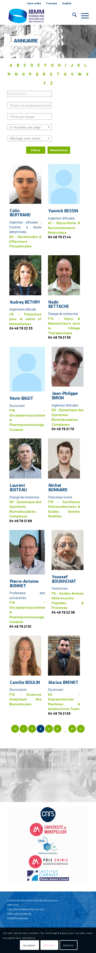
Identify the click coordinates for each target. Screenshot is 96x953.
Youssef (64, 579)
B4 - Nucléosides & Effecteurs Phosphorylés (25, 241)
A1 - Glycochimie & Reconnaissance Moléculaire (64, 227)
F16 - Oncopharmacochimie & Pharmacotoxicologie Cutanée (27, 420)
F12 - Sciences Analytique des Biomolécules (25, 699)
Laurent (18, 488)
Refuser (49, 945)
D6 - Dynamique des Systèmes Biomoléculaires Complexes (68, 417)
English (66, 3)
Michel (57, 488)
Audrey (25, 302)
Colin (20, 213)
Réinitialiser (59, 150)
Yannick (63, 211)
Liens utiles (34, 3)
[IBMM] (39, 16)
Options (68, 945)
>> (80, 728)
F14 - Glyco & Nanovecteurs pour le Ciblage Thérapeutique (64, 325)
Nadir (58, 304)
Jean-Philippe (65, 396)
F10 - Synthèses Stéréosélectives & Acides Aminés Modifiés (64, 509)
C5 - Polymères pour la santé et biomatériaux (25, 319)
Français (51, 3)
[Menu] (83, 16)
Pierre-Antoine (24, 584)
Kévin (21, 398)
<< (15, 728)
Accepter (29, 945)
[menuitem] (34, 3)
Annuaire (26, 41)
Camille (25, 682)
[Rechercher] (72, 16)
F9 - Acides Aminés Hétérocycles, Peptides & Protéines (68, 600)
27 (72, 728)
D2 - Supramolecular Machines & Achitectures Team (64, 701)
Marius (63, 682)
